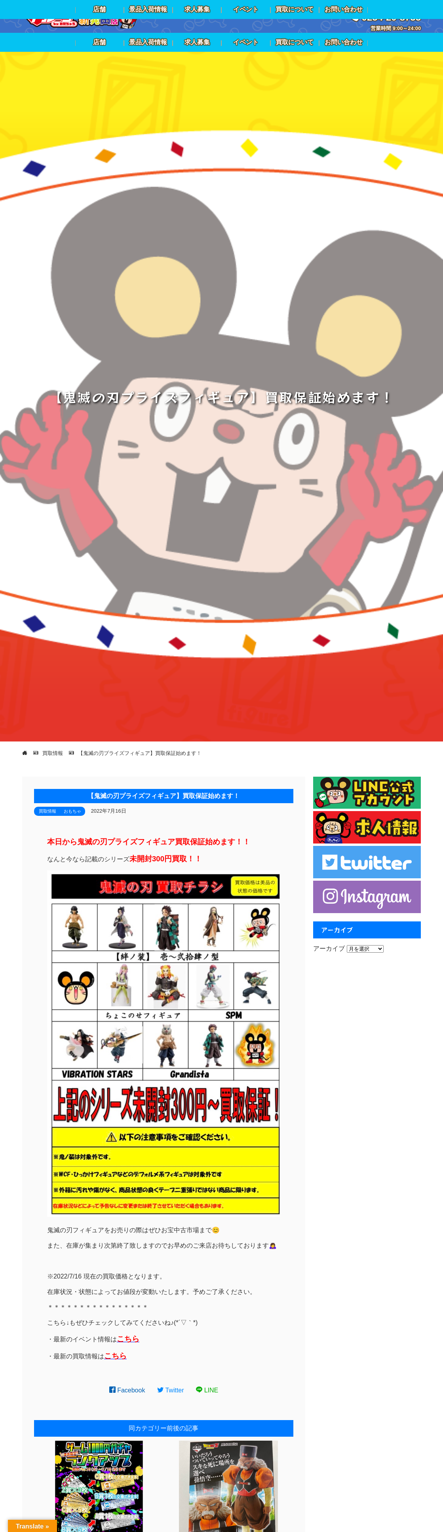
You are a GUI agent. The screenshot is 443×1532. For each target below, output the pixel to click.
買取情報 (47, 811)
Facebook (127, 1390)
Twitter (170, 1390)
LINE (207, 1390)
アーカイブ (329, 948)
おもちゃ (72, 811)
